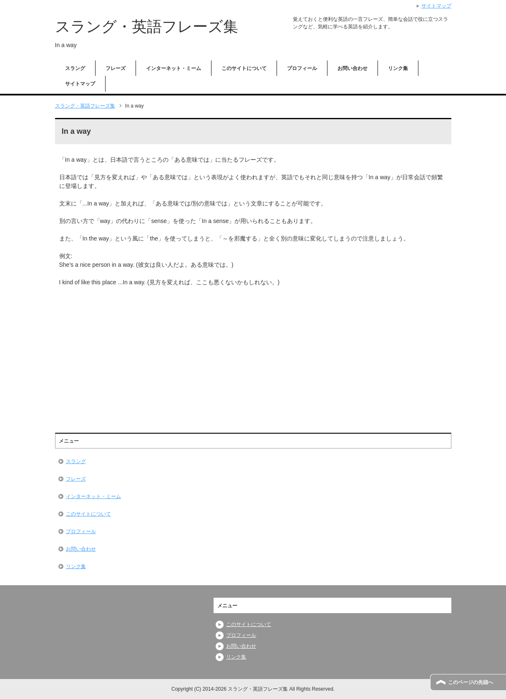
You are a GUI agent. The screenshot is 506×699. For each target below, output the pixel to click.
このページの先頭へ (470, 682)
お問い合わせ (352, 68)
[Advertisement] (129, 354)
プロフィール (302, 68)
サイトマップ (80, 84)
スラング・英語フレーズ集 (146, 26)
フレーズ (116, 68)
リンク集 (398, 68)
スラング (75, 68)
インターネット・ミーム (173, 68)
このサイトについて (244, 68)
